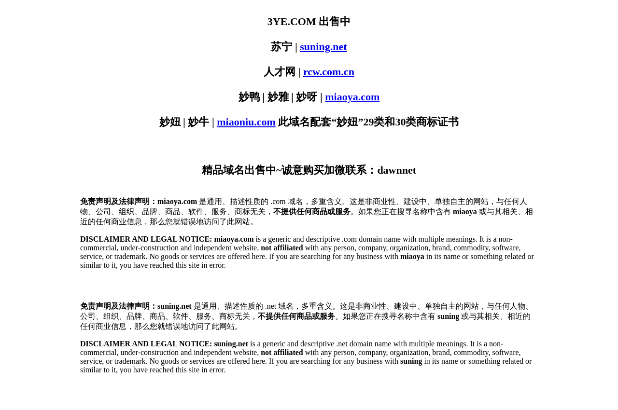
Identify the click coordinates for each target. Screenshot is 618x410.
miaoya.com (352, 97)
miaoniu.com (246, 122)
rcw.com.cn (328, 72)
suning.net (323, 47)
